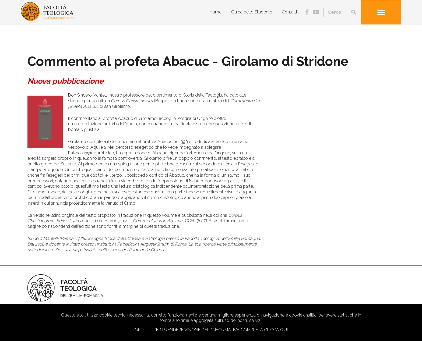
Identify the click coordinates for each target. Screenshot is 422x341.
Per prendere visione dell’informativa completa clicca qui (221, 329)
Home (215, 12)
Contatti (289, 12)
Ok (138, 329)
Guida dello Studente (251, 12)
